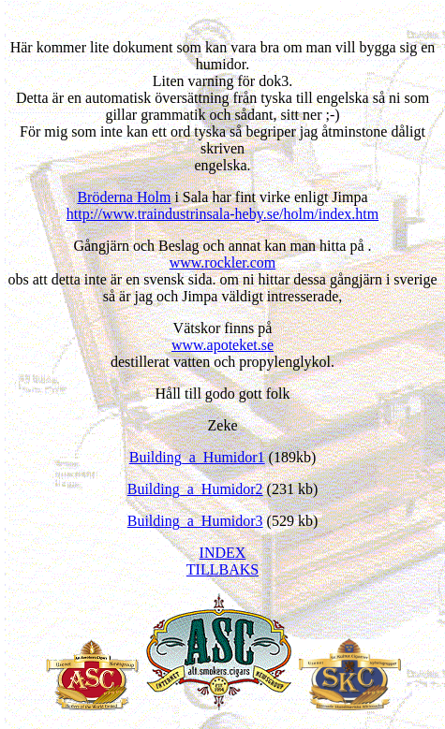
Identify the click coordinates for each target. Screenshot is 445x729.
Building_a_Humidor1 (197, 457)
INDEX (223, 553)
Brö (124, 197)
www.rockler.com (223, 262)
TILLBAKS (222, 569)
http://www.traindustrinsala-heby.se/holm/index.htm (222, 214)
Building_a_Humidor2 (195, 489)
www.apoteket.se (222, 345)
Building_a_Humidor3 (195, 521)
